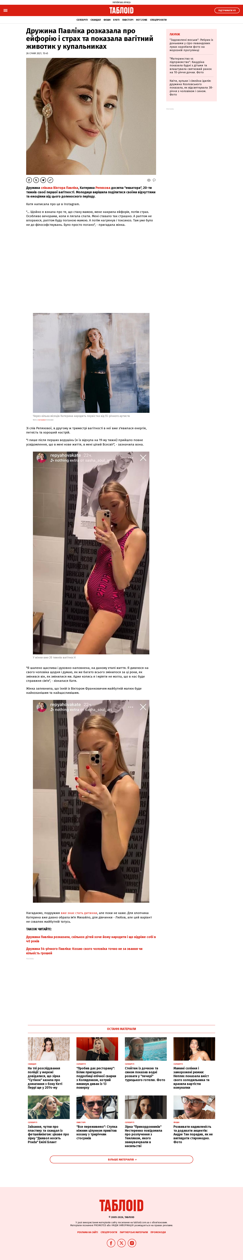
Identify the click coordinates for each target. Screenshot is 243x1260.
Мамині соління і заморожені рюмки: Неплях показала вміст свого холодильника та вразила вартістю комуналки (191, 1078)
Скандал (95, 19)
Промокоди (158, 1232)
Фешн (107, 19)
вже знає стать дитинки (79, 913)
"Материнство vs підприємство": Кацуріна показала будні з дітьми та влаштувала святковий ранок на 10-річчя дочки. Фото (191, 65)
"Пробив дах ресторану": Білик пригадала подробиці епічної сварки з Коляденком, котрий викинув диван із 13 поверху (96, 1078)
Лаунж (175, 34)
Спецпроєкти (158, 19)
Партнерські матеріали (134, 1232)
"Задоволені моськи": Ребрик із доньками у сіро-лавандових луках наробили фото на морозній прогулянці (191, 45)
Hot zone (141, 19)
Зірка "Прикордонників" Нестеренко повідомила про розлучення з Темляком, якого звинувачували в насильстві (143, 1136)
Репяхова (103, 188)
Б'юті (116, 19)
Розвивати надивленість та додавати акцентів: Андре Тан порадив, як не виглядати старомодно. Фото (193, 1134)
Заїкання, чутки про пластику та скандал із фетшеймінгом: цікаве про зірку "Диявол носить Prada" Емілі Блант (48, 1134)
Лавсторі (127, 19)
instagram (42, 420)
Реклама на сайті (87, 1232)
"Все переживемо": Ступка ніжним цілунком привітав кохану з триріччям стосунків (96, 1132)
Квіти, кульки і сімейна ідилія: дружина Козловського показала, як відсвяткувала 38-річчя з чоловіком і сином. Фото (191, 87)
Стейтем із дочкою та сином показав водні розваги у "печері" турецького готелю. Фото (145, 1074)
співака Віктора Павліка (59, 188)
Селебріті (82, 19)
